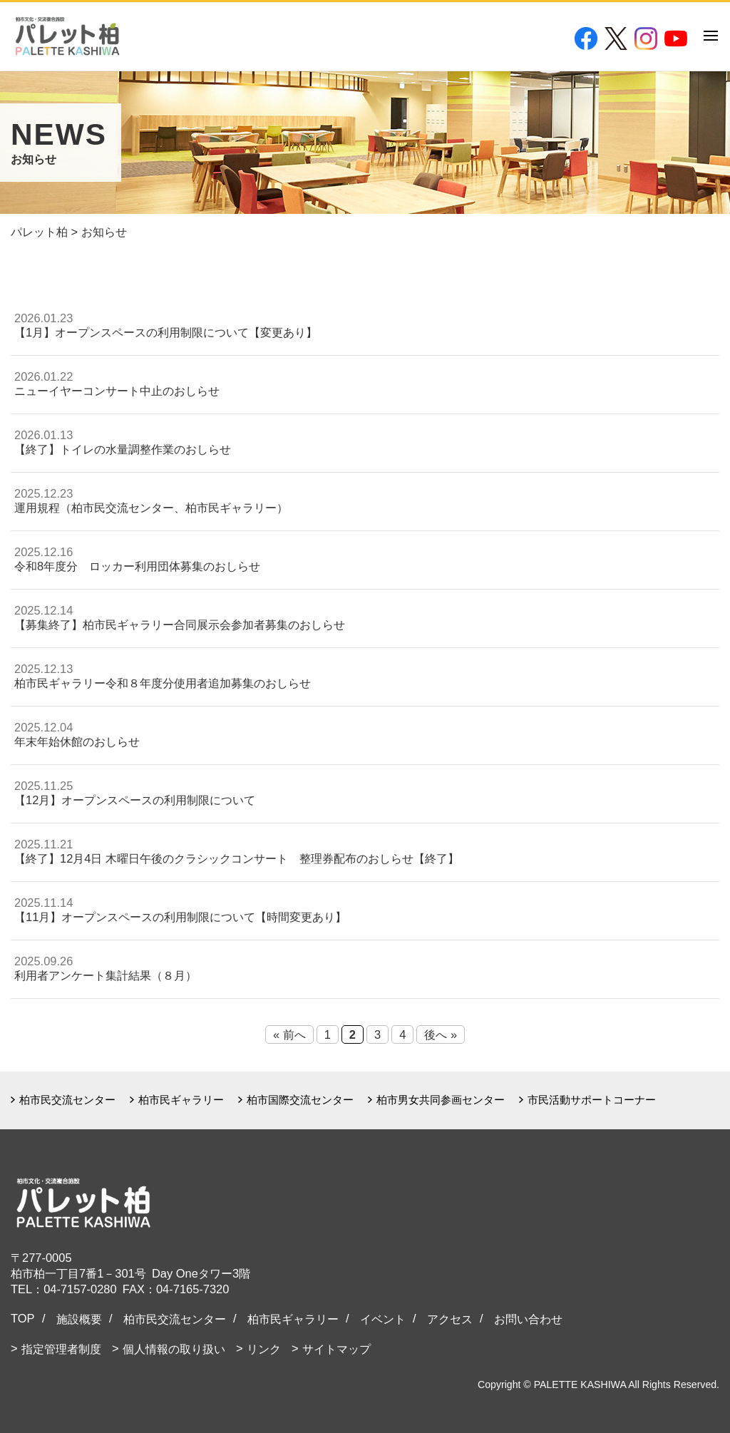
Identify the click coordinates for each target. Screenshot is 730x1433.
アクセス (450, 1319)
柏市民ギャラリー (181, 1100)
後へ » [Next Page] (440, 1034)
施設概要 (79, 1319)
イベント (383, 1319)
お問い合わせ (528, 1319)
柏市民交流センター (67, 1100)
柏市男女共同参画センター (440, 1100)
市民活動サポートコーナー (592, 1100)
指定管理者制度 (61, 1348)
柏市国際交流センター (300, 1100)
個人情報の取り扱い (174, 1348)
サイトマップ (336, 1348)
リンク (264, 1348)
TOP (23, 1318)
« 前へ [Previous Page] (289, 1034)
